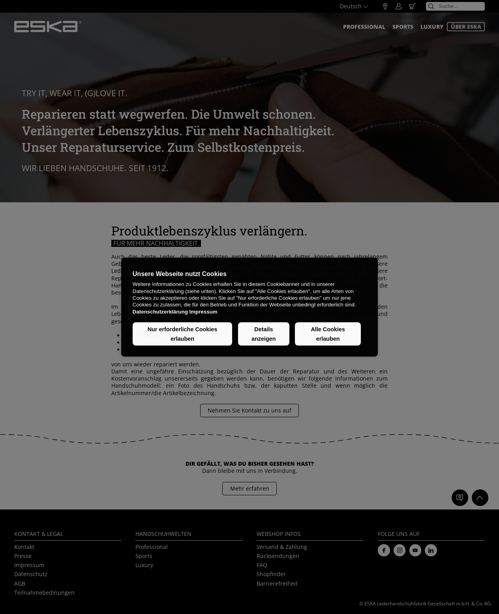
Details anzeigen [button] (263, 334)
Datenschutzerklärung (160, 312)
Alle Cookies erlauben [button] (328, 334)
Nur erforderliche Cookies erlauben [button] (183, 334)
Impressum (203, 312)
